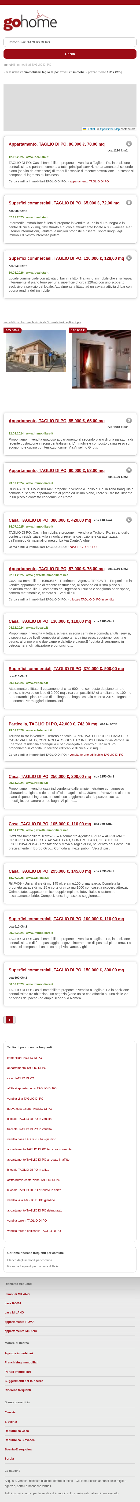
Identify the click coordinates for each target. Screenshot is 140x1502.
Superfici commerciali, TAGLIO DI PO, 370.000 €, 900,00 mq (66, 668)
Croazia (10, 1412)
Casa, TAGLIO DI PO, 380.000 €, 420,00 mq (50, 520)
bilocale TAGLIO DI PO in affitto (28, 1169)
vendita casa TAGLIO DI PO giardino (31, 1139)
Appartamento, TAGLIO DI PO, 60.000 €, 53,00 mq (57, 470)
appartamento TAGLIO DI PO (89, 181)
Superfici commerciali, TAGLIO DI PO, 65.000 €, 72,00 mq (64, 203)
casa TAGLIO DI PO (83, 547)
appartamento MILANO (21, 1331)
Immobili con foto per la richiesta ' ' (42, 322)
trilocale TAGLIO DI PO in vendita (92, 599)
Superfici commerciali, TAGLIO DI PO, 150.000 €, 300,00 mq (66, 970)
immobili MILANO (17, 1294)
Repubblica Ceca (17, 1431)
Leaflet (89, 129)
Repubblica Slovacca (20, 1440)
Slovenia (11, 1421)
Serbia (9, 1458)
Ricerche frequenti (18, 1390)
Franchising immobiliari (21, 1362)
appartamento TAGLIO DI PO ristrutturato (34, 1210)
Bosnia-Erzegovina (18, 1449)
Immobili (9, 64)
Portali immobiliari (18, 1372)
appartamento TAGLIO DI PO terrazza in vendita (39, 1149)
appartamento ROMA (19, 1322)
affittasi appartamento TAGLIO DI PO (32, 1088)
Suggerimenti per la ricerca (24, 1381)
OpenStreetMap (110, 129)
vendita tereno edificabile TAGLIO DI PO (96, 754)
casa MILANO (14, 1312)
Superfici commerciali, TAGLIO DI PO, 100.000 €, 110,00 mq (66, 919)
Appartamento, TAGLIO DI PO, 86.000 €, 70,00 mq (57, 144)
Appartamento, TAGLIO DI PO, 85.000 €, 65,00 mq (57, 421)
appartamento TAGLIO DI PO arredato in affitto (38, 1159)
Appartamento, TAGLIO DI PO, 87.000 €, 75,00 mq (57, 568)
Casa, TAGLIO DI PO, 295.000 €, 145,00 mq (50, 871)
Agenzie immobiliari (19, 1353)
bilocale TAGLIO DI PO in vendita (29, 1119)
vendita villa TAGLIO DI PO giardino (31, 1200)
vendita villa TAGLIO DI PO (25, 1098)
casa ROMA (13, 1303)
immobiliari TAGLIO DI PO (24, 1058)
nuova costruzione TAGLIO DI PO (29, 1108)
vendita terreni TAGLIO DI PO (27, 1220)
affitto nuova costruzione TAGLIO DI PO (33, 1180)
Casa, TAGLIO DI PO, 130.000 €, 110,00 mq (50, 621)
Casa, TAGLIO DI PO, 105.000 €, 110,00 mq (50, 824)
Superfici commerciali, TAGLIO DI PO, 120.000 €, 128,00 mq (66, 258)
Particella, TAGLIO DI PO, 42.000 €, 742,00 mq (53, 724)
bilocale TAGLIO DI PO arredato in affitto (34, 1190)
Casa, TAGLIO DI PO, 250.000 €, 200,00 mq (50, 776)
